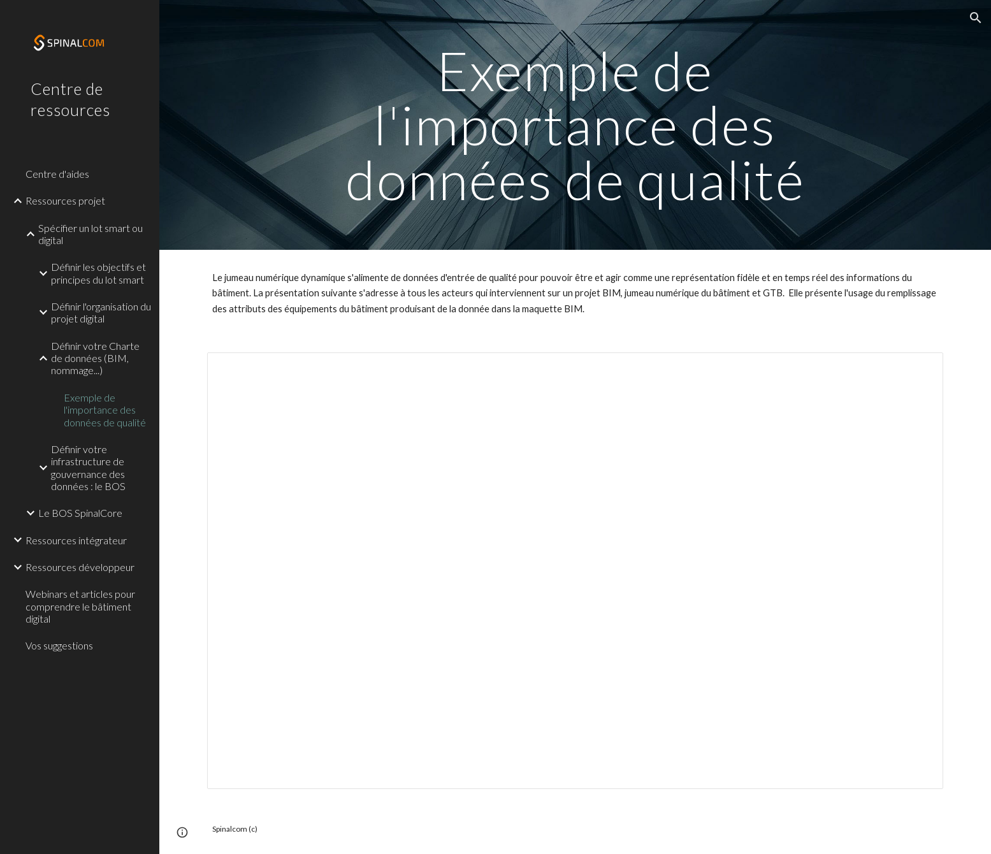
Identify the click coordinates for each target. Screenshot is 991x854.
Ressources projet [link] (65, 200)
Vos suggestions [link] (59, 645)
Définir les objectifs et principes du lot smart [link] (98, 273)
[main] (575, 125)
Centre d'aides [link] (57, 174)
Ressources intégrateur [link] (76, 540)
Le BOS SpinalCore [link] (80, 513)
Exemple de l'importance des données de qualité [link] (105, 409)
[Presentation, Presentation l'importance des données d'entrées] (575, 570)
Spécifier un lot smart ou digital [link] (90, 234)
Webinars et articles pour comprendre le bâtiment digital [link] (80, 606)
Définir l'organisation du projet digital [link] (101, 312)
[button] (975, 18)
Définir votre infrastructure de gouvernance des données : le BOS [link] (88, 467)
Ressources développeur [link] (79, 567)
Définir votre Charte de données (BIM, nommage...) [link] (95, 358)
